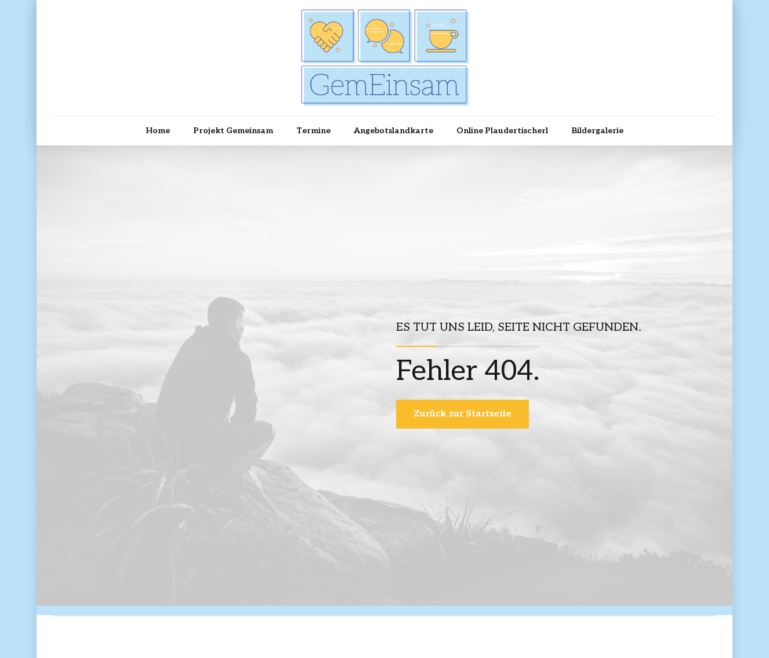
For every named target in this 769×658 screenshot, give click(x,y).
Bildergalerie (597, 131)
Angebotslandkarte (393, 131)
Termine (313, 131)
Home (158, 131)
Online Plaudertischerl (502, 131)
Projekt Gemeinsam (233, 131)
